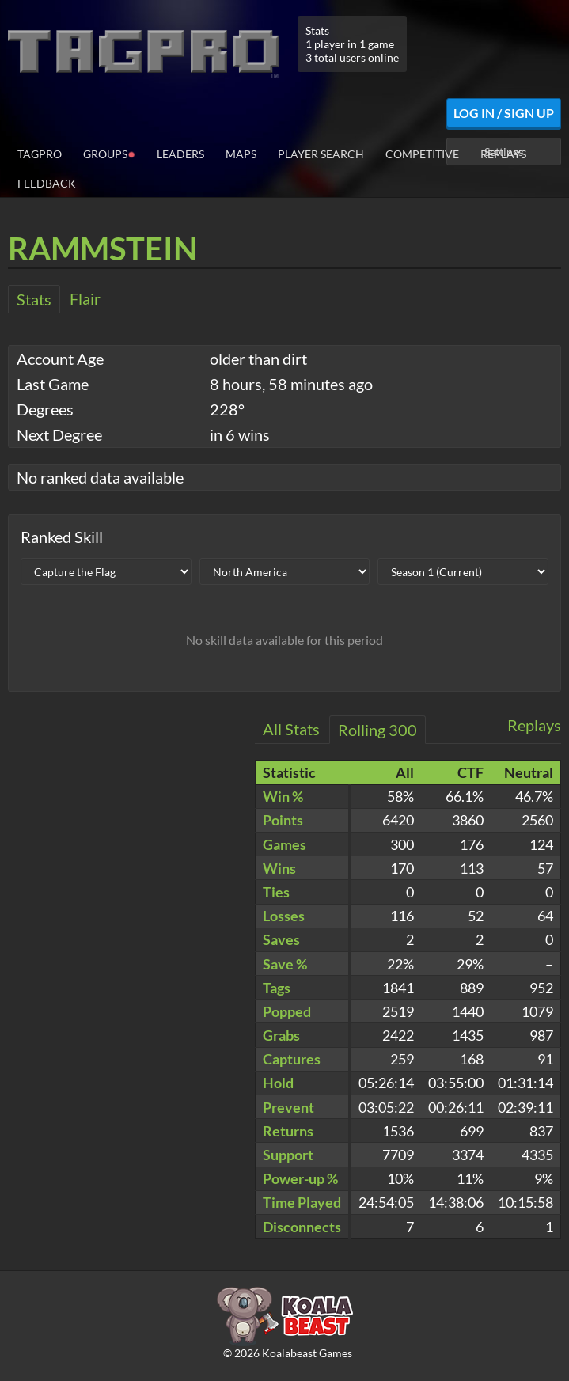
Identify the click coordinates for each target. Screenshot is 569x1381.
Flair (85, 298)
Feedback (46, 183)
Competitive (422, 154)
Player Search (321, 154)
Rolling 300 (377, 729)
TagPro (39, 154)
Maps (241, 154)
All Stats (291, 728)
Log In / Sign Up (503, 112)
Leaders (180, 154)
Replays (503, 154)
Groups (109, 153)
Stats (34, 299)
